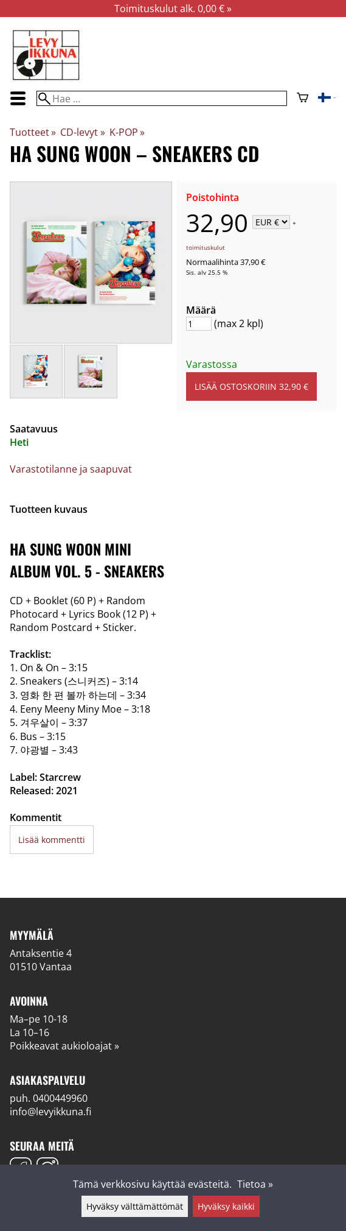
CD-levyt (82, 132)
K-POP (127, 132)
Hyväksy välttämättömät (134, 1206)
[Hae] (161, 98)
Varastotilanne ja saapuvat (71, 469)
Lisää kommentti (51, 839)
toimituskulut (205, 247)
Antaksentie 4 (41, 953)
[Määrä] (199, 324)
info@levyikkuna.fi (50, 1111)
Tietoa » (255, 1184)
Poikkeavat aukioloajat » (64, 1046)
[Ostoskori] (302, 98)
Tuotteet (33, 132)
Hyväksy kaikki (226, 1206)
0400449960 (60, 1098)
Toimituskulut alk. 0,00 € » (173, 8)
